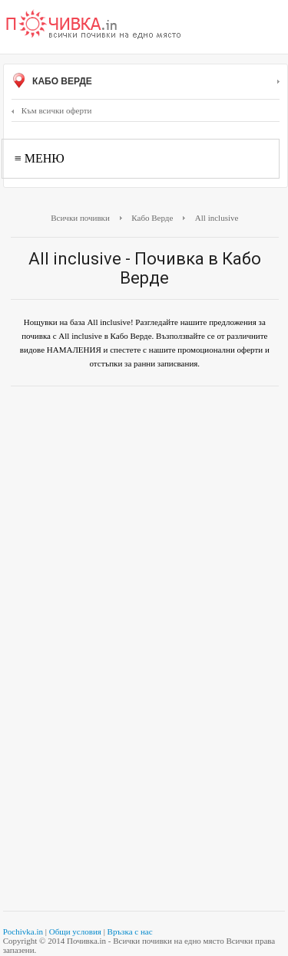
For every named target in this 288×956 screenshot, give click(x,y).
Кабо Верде (146, 82)
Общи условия (75, 931)
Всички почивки (80, 217)
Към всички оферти (52, 110)
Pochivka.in (23, 931)
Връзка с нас (130, 931)
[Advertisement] (144, 501)
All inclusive (217, 217)
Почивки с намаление (93, 25)
